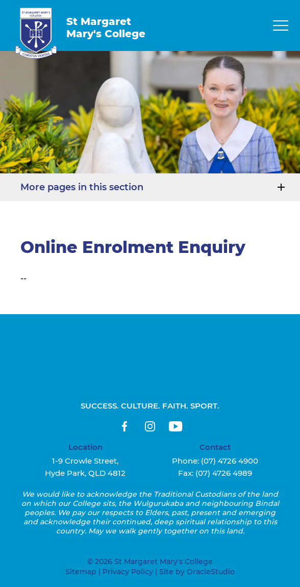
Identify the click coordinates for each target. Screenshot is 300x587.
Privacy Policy (128, 571)
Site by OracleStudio (197, 571)
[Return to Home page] (36, 33)
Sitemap (80, 571)
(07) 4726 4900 (229, 461)
